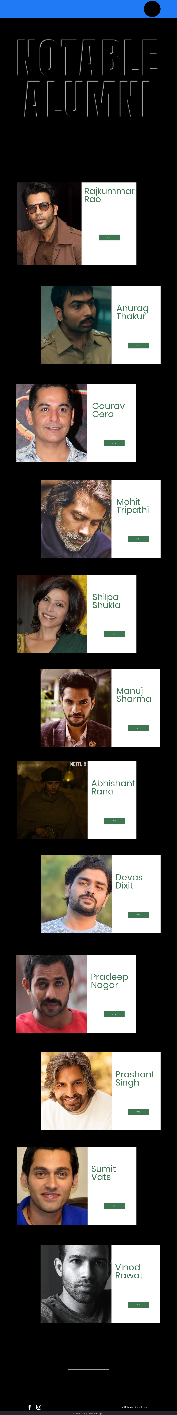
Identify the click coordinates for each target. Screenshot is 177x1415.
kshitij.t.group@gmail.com (133, 1407)
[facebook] (29, 1407)
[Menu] (152, 9)
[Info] (109, 237)
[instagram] (38, 1407)
